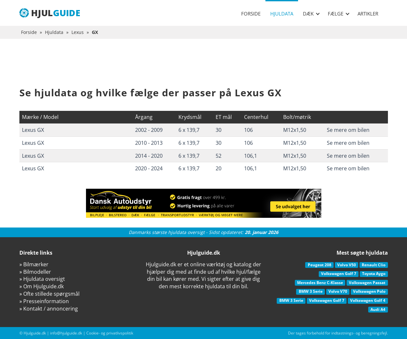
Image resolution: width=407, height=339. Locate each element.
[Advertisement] (203, 67)
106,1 (250, 155)
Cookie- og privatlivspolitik (109, 333)
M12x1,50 (294, 129)
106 (248, 129)
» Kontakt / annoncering (48, 308)
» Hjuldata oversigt (42, 278)
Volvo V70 (337, 291)
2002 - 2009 (149, 129)
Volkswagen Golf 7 (338, 273)
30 (218, 129)
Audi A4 (377, 309)
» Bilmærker (33, 264)
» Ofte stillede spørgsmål (49, 293)
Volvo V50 (346, 265)
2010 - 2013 (149, 142)
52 (218, 155)
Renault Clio (373, 265)
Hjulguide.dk (35, 333)
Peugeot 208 (319, 265)
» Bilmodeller (35, 271)
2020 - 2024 (149, 168)
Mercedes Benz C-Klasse (320, 282)
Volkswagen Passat (367, 282)
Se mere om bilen (348, 129)
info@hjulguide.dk (66, 333)
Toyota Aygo (373, 273)
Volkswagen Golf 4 (367, 300)
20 (218, 168)
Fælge (338, 13)
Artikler (368, 13)
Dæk (311, 13)
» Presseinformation (44, 301)
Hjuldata (281, 13)
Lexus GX (33, 129)
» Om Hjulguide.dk (41, 286)
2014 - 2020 (149, 155)
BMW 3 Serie (311, 291)
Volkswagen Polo (369, 291)
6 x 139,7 (188, 129)
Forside (251, 13)
